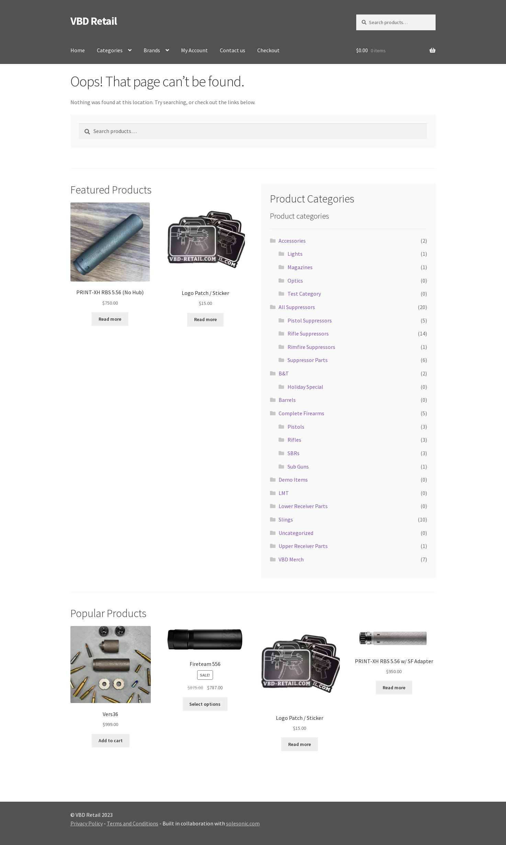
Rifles (294, 439)
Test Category (304, 293)
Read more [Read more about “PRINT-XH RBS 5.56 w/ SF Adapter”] (394, 687)
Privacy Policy (86, 823)
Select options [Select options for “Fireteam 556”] (205, 704)
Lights (295, 253)
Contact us (232, 50)
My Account (194, 50)
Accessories (292, 240)
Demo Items (293, 479)
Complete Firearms (301, 413)
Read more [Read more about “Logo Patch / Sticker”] (205, 319)
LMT (284, 493)
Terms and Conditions (132, 823)
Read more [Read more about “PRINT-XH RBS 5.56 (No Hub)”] (110, 319)
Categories (110, 50)
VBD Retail (93, 21)
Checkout (268, 50)
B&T (284, 373)
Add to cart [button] (111, 740)
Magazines (300, 267)
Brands (152, 50)
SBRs (294, 453)
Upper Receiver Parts (303, 545)
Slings (286, 519)
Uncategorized (296, 532)
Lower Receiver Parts (303, 506)
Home (77, 50)
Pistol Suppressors (310, 320)
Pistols (296, 426)
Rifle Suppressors (308, 333)
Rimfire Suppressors (311, 346)
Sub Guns (298, 466)
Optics (295, 280)
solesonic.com (243, 823)
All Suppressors (297, 307)
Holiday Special (305, 386)
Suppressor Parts (308, 359)
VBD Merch (291, 559)
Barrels (287, 399)
